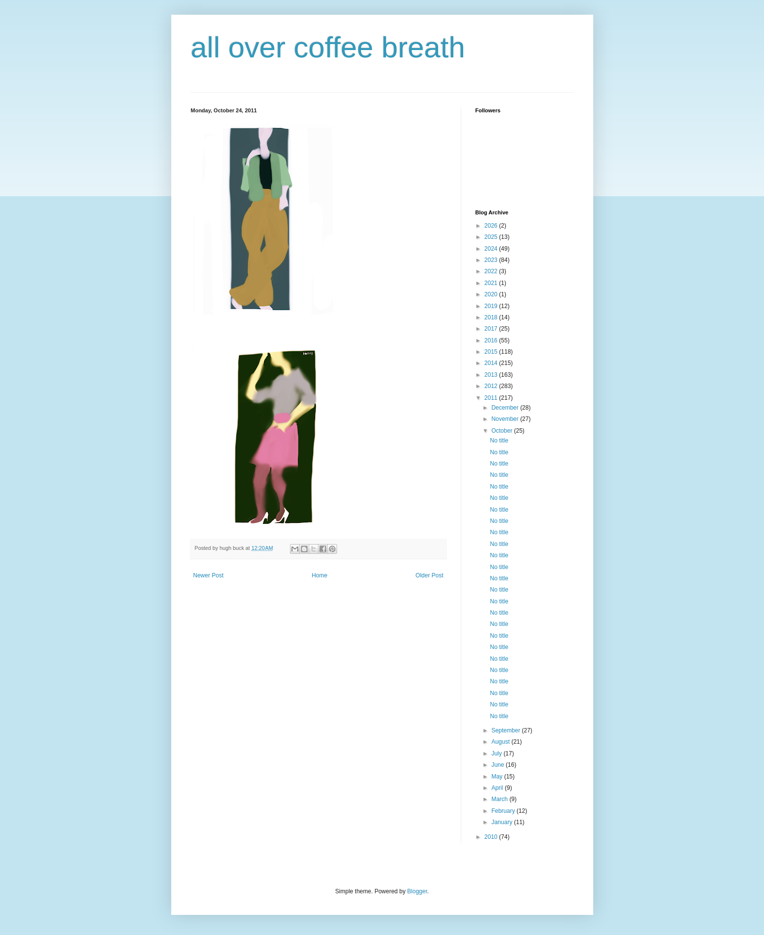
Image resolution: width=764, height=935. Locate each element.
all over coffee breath (328, 47)
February (503, 810)
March (500, 799)
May (497, 776)
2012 (491, 386)
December (505, 407)
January (502, 822)
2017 (491, 328)
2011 (491, 397)
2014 (491, 363)
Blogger (417, 891)
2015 (491, 351)
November (505, 419)
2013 (491, 374)
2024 (491, 248)
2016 (491, 340)
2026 (491, 225)
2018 (491, 317)
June (498, 764)
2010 (491, 836)
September (506, 730)
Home (319, 575)
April (497, 787)
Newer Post (208, 575)
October (502, 430)
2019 (491, 306)
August (501, 741)
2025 (491, 237)
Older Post (430, 575)
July (497, 753)
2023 (491, 260)
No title (499, 440)
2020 (491, 294)
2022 (491, 271)
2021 (491, 283)
